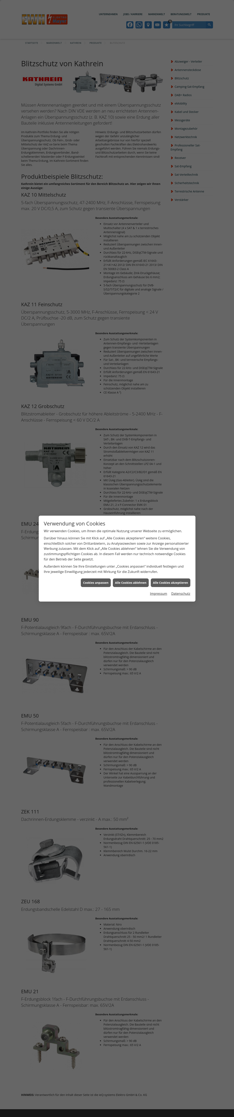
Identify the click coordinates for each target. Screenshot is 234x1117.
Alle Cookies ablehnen (130, 546)
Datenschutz (180, 557)
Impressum (158, 557)
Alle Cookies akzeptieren (170, 546)
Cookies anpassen (95, 546)
